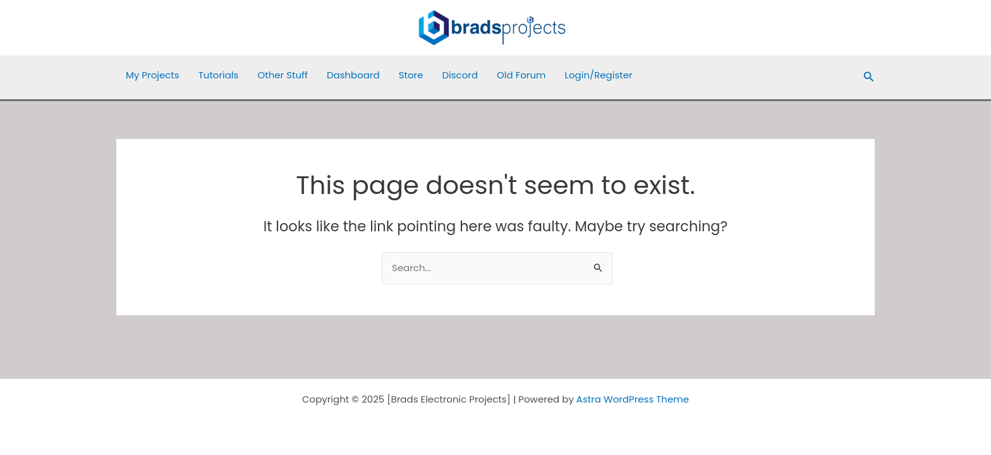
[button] (869, 78)
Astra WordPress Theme (632, 399)
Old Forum (521, 75)
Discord (460, 75)
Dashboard (353, 75)
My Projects (152, 75)
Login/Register (598, 75)
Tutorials (218, 75)
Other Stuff (282, 75)
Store (411, 75)
